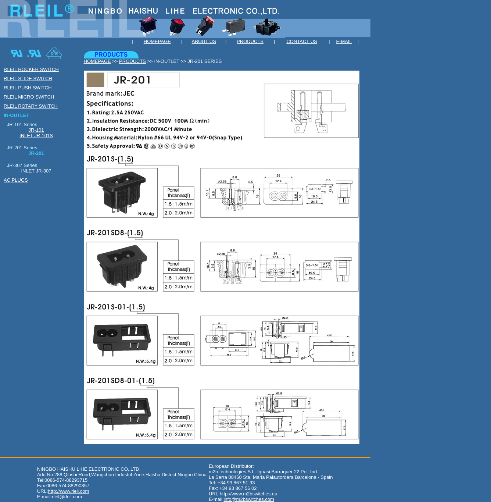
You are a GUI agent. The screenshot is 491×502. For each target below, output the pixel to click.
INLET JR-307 (36, 171)
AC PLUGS (16, 180)
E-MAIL (344, 41)
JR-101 (36, 130)
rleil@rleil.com (67, 496)
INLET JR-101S (36, 135)
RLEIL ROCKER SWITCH (31, 69)
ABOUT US (204, 41)
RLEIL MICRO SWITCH (29, 97)
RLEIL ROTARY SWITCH (31, 106)
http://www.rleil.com (68, 491)
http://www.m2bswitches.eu (248, 493)
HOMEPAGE (157, 41)
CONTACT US (301, 41)
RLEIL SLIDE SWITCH (28, 78)
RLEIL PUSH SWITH (27, 87)
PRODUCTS (250, 41)
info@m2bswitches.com (248, 499)
